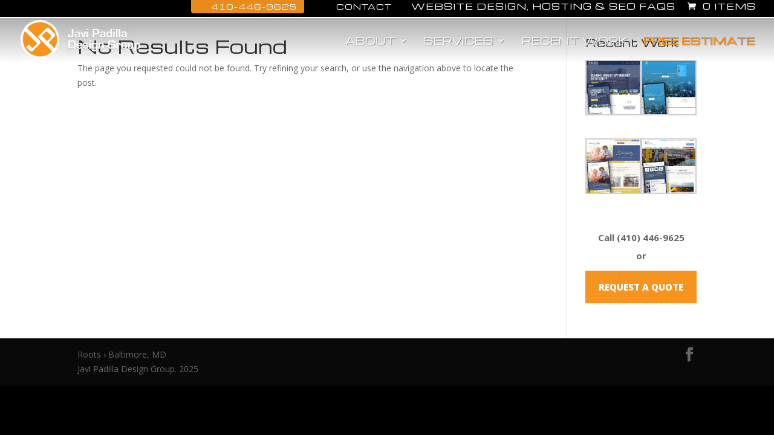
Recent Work (574, 41)
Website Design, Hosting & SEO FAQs (543, 7)
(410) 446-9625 (651, 237)
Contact (358, 6)
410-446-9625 (247, 6)
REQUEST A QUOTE (641, 287)
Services (458, 41)
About (370, 41)
